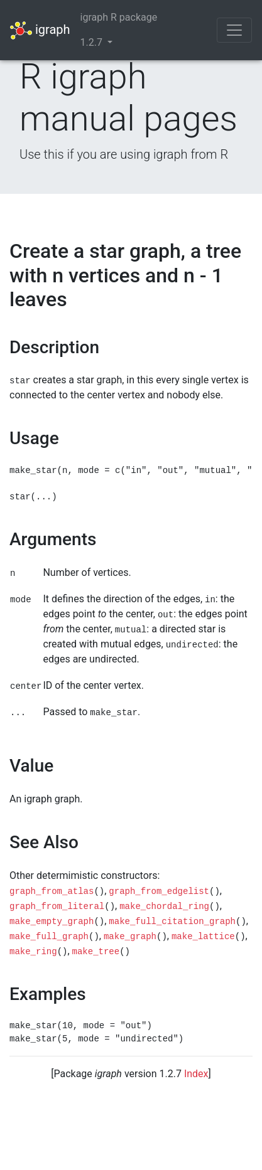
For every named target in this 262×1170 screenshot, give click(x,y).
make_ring (33, 952)
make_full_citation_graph (172, 922)
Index (196, 1074)
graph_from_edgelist (159, 891)
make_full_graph (49, 937)
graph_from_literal (56, 906)
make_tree (96, 952)
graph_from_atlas (51, 891)
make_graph (130, 937)
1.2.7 (92, 42)
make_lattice (203, 937)
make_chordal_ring (164, 906)
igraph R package (119, 17)
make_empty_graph (51, 922)
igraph (40, 30)
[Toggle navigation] (234, 30)
